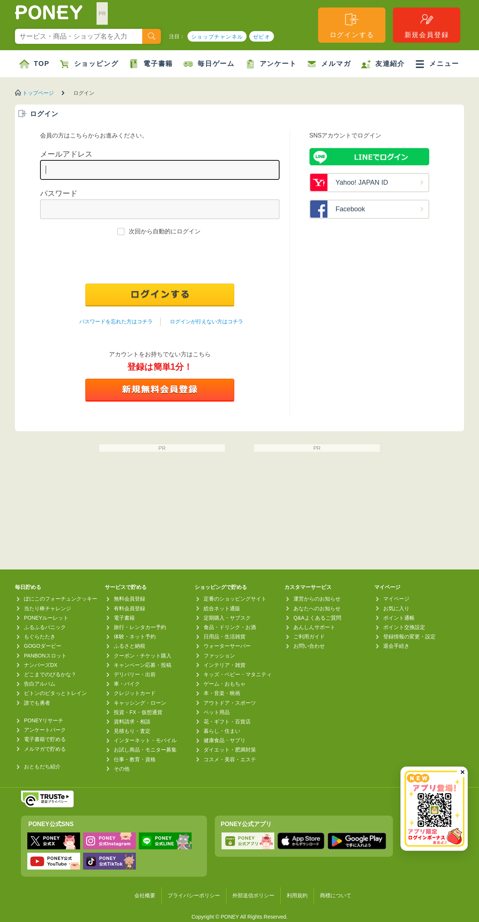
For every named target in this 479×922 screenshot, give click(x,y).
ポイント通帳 (399, 618)
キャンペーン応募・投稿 (142, 665)
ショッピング (89, 64)
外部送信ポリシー (253, 895)
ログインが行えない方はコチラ (206, 321)
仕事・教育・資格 (135, 759)
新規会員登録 (427, 25)
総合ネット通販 (222, 608)
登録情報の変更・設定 (409, 637)
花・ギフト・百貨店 (227, 722)
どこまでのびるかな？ (50, 674)
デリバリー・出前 (135, 674)
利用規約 (297, 895)
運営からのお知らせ (317, 599)
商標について (335, 895)
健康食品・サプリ (224, 740)
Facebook (350, 209)
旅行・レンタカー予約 (140, 627)
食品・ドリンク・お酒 (230, 627)
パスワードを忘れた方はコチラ (116, 321)
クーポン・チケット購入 (142, 656)
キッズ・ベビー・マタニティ (238, 674)
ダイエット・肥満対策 (230, 750)
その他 (121, 769)
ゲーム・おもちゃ (224, 684)
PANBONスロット (45, 656)
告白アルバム (39, 684)
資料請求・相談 (132, 722)
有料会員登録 (129, 608)
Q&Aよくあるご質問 (317, 618)
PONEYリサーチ (43, 720)
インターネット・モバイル (145, 740)
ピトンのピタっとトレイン (55, 693)
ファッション (219, 656)
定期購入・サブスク (227, 618)
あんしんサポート (314, 627)
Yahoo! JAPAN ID (362, 182)
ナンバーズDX (40, 665)
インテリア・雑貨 (224, 665)
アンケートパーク (45, 730)
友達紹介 (383, 64)
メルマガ (329, 64)
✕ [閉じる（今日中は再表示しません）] (462, 772)
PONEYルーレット (46, 618)
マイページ (396, 599)
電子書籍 (151, 64)
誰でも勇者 (37, 703)
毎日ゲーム (209, 64)
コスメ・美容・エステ (230, 759)
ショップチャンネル (217, 37)
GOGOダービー (42, 646)
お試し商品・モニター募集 (145, 750)
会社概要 (144, 895)
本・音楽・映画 (222, 693)
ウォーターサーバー (227, 646)
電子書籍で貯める (45, 739)
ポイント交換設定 (404, 627)
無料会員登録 (129, 599)
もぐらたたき (39, 637)
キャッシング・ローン (140, 703)
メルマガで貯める (45, 749)
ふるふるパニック (45, 627)
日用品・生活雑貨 (224, 637)
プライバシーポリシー (194, 895)
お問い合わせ (309, 646)
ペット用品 (217, 712)
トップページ (38, 93)
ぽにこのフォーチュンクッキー (60, 599)
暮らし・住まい (222, 731)
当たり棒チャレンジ (47, 608)
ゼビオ (261, 37)
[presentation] (160, 261)
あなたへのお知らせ (317, 608)
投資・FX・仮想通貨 (138, 712)
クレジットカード (135, 693)
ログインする (352, 25)
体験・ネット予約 (135, 637)
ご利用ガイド (309, 637)
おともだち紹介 (42, 767)
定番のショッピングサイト (235, 599)
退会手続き (396, 646)
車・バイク (127, 684)
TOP (34, 64)
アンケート (271, 64)
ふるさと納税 (129, 646)
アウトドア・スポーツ (230, 703)
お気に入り (396, 608)
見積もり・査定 (132, 731)
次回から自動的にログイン (165, 231)
